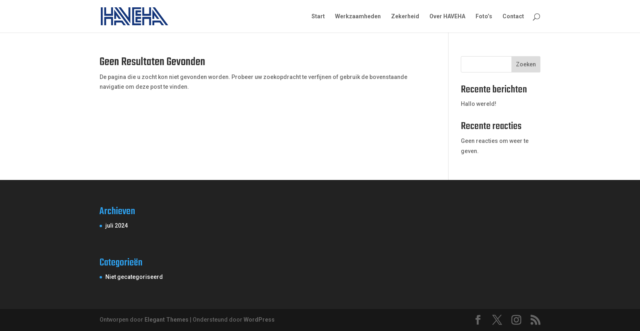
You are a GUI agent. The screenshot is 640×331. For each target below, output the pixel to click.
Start (318, 16)
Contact (513, 16)
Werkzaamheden (358, 16)
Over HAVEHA (447, 16)
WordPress (259, 319)
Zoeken (526, 64)
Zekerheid (405, 16)
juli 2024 (116, 225)
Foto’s (484, 16)
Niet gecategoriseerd (134, 277)
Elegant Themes (166, 319)
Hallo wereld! (478, 104)
